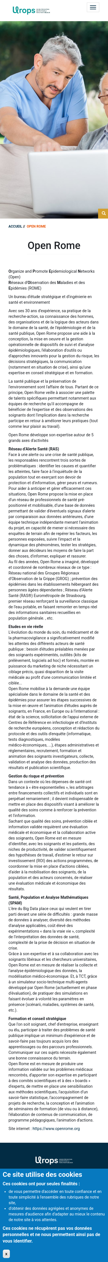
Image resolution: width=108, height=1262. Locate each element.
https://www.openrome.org (56, 1128)
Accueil (15, 226)
